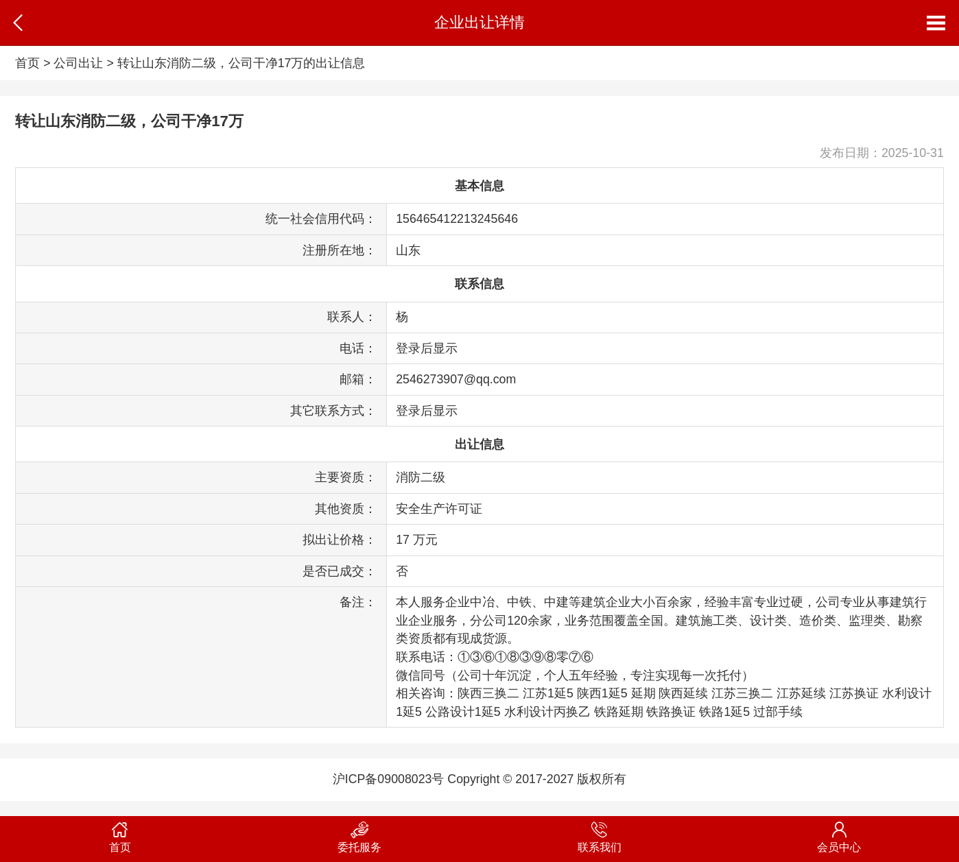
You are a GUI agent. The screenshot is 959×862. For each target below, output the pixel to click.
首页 (27, 63)
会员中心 (840, 834)
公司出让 (78, 63)
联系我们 (600, 834)
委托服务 (360, 834)
